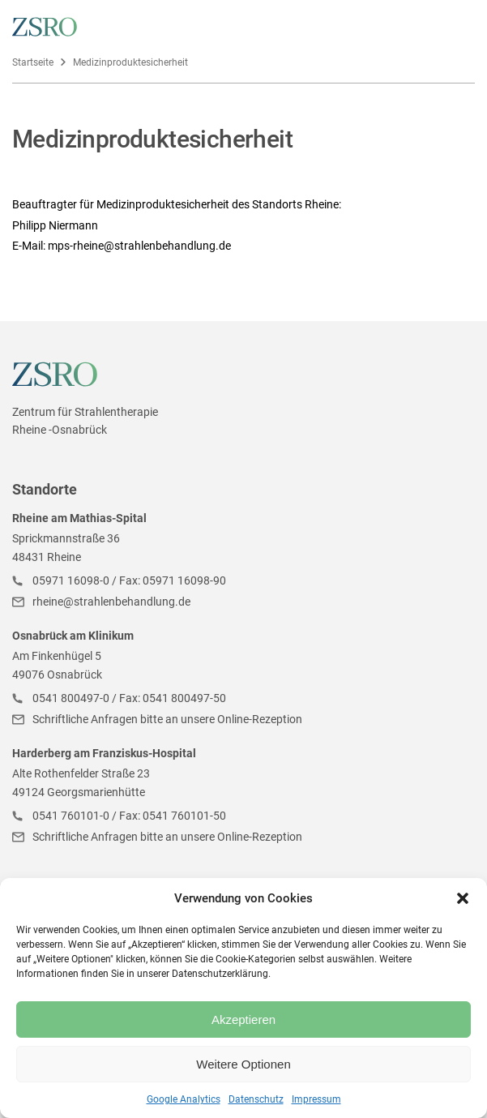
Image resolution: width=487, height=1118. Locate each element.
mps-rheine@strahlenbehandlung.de (139, 245)
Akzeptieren (243, 1019)
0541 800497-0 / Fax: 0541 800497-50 (129, 698)
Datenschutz (256, 1099)
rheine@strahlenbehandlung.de (111, 601)
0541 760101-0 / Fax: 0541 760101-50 (129, 815)
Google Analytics (183, 1099)
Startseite (32, 62)
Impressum (316, 1099)
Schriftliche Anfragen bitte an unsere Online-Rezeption (167, 719)
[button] (463, 898)
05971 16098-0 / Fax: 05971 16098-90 (129, 580)
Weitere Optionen (243, 1064)
